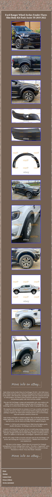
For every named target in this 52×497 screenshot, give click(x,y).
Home (4, 471)
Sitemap (5, 474)
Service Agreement (8, 483)
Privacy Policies (7, 480)
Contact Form (7, 477)
